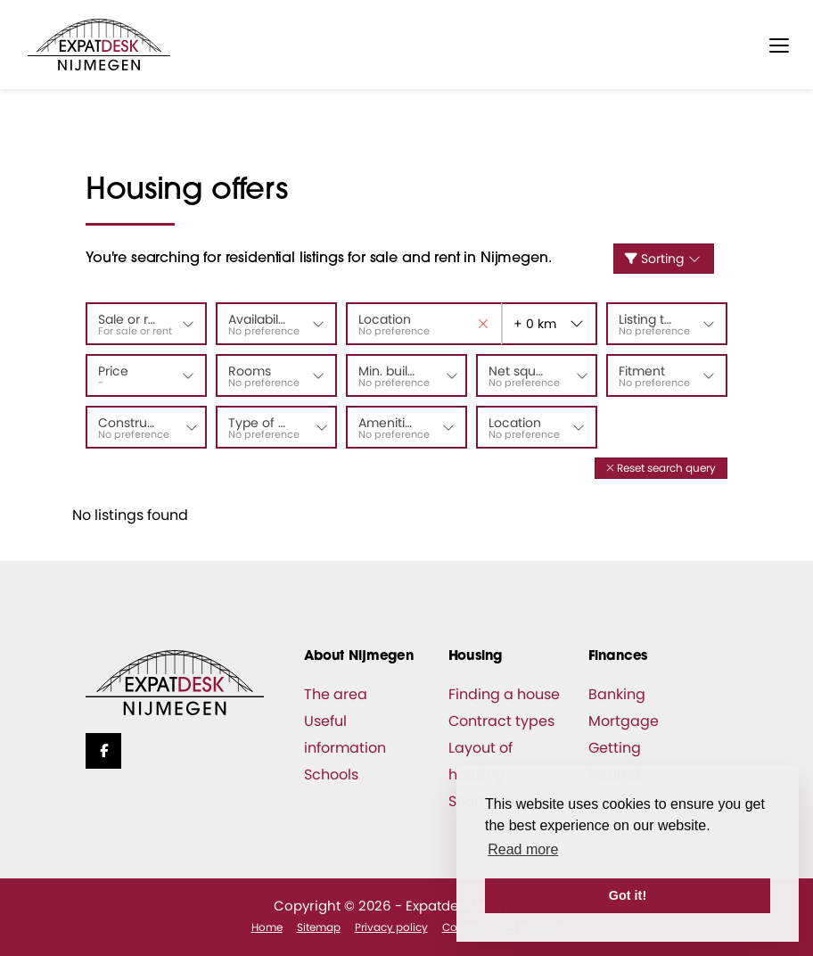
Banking (616, 694)
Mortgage (623, 721)
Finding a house (504, 694)
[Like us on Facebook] (103, 751)
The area (335, 694)
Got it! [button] (627, 895)
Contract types (501, 721)
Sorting (664, 259)
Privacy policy (391, 927)
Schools (331, 774)
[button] (661, 467)
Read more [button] (523, 849)
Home (267, 927)
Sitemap (319, 927)
